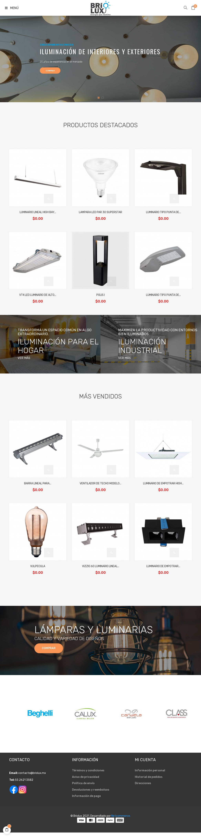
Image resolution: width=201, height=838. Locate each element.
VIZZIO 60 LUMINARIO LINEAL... (100, 566)
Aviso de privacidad (85, 782)
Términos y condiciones (88, 776)
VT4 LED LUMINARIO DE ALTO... (37, 295)
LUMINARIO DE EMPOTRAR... (163, 566)
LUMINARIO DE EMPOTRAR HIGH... (163, 483)
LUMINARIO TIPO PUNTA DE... (163, 212)
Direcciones (143, 788)
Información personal (150, 776)
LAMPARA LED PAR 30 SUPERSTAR (100, 212)
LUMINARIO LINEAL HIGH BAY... (38, 212)
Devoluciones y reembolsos (90, 795)
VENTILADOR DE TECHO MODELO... (100, 483)
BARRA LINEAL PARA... (37, 483)
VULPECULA (37, 566)
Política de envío (83, 788)
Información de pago (86, 801)
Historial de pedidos (149, 782)
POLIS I (100, 295)
